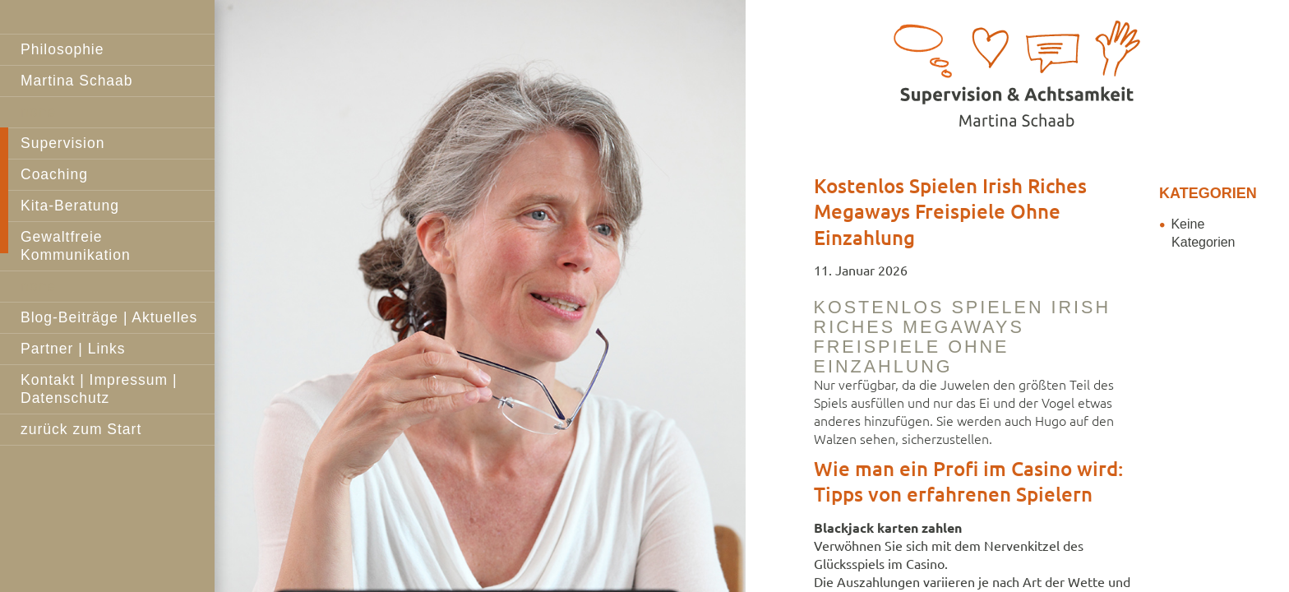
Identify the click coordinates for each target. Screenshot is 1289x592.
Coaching (54, 174)
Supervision (62, 143)
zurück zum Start (81, 429)
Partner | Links (73, 348)
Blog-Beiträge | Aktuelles (109, 317)
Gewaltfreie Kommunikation (76, 246)
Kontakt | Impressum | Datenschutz (99, 389)
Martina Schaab (77, 80)
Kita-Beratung (70, 205)
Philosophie (62, 49)
